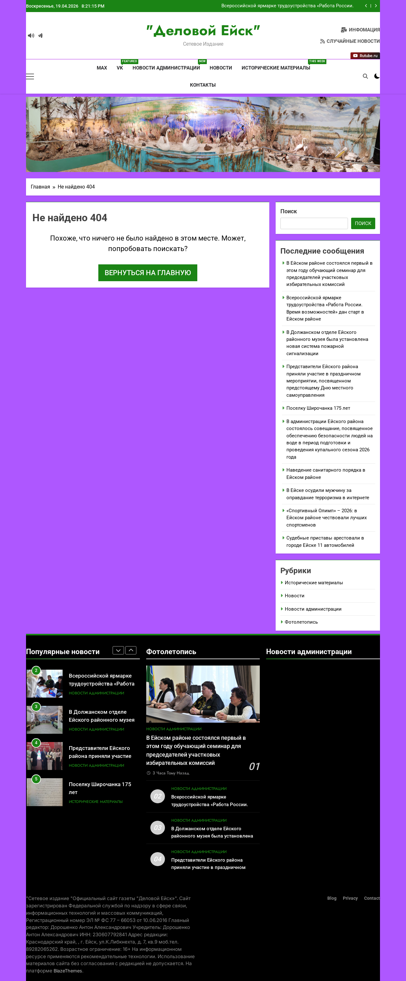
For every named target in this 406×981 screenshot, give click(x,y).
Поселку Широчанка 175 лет (318, 408)
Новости (221, 68)
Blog (332, 898)
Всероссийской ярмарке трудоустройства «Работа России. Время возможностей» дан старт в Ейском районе (287, 6)
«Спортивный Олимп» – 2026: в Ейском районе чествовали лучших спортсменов (326, 518)
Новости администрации (169, 65)
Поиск (288, 211)
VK (122, 65)
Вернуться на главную (148, 273)
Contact (372, 898)
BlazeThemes (68, 970)
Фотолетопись (301, 622)
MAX (101, 68)
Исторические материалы (278, 65)
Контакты (203, 85)
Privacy (350, 898)
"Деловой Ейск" (203, 30)
